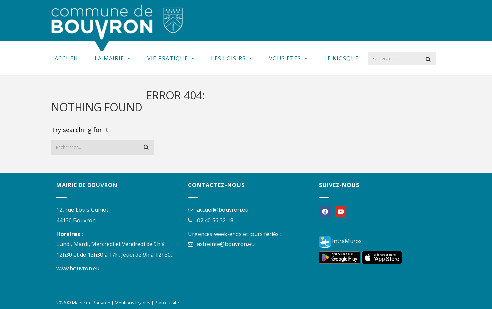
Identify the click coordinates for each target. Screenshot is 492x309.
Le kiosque (341, 58)
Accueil (67, 58)
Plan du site (167, 302)
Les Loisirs (232, 58)
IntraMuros (340, 241)
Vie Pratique (171, 58)
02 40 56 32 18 (215, 220)
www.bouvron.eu (77, 268)
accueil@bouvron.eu (222, 209)
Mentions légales (132, 302)
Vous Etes (289, 58)
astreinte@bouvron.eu (226, 244)
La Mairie (113, 58)
